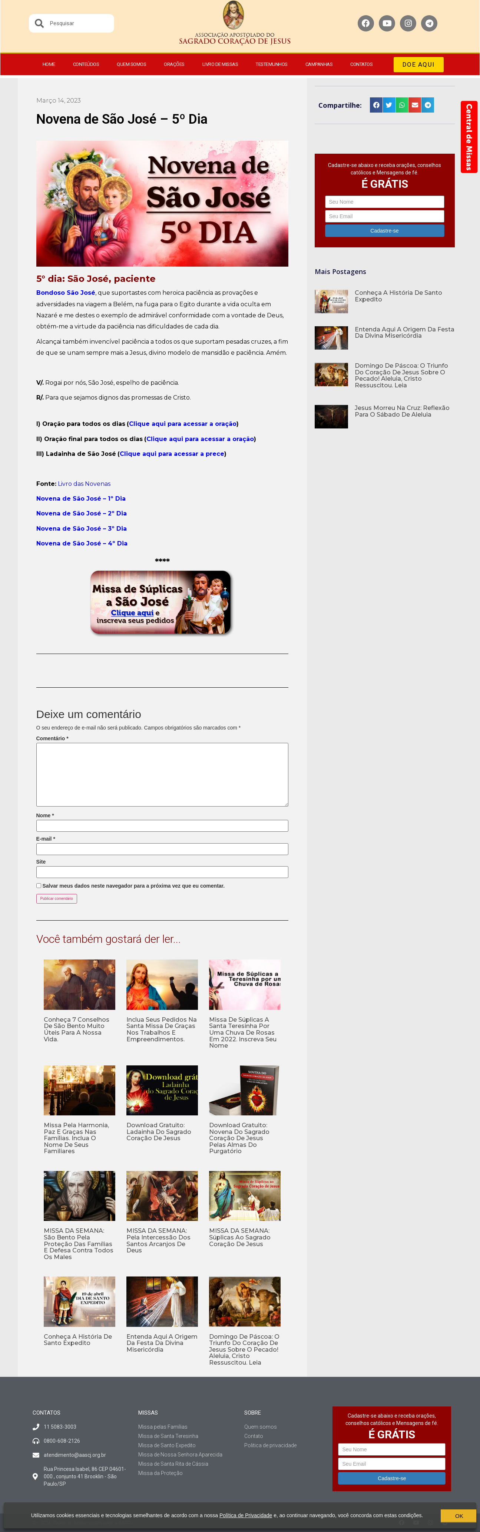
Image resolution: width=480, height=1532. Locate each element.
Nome (45, 815)
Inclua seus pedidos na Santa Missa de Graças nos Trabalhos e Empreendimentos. (161, 1029)
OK (435, 1515)
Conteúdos (86, 64)
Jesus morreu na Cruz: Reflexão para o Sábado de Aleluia (402, 411)
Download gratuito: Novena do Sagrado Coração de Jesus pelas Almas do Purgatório (239, 1138)
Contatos (361, 64)
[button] (419, 64)
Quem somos (131, 64)
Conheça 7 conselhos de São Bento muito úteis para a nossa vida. (76, 1029)
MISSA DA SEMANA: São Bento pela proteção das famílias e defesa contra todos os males (78, 1243)
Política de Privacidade (241, 1512)
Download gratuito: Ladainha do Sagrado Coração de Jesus (158, 1132)
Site (41, 861)
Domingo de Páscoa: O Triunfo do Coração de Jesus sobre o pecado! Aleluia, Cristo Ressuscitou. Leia (244, 1349)
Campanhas (319, 64)
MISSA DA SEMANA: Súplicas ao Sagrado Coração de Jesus (240, 1237)
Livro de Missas (220, 64)
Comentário (52, 738)
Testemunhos (272, 64)
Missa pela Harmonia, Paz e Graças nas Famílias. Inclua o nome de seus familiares (76, 1138)
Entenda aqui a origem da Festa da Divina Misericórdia (162, 1343)
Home (49, 64)
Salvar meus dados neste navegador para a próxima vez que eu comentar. (133, 885)
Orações (174, 64)
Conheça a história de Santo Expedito (78, 1340)
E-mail (45, 838)
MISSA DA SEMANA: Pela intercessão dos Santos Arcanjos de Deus (158, 1240)
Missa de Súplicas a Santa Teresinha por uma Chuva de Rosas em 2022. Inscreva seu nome (243, 1032)
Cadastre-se (384, 231)
